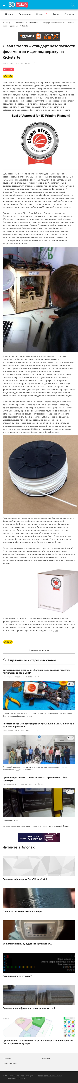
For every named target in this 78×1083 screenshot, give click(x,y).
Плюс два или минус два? (17, 976)
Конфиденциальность (16, 1078)
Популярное (25, 14)
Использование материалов (50, 1076)
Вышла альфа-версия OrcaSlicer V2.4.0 (25, 879)
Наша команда (9, 1063)
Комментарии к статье (39, 650)
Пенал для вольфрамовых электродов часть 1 (29, 1008)
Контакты (7, 1058)
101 (42, 784)
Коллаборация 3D (9, 784)
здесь (55, 630)
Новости (9, 14)
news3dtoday (8, 63)
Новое (41, 14)
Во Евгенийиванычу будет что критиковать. (27, 943)
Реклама (23, 37)
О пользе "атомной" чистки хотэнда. (23, 911)
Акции (56, 14)
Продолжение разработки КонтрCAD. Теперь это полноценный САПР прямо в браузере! (38, 1042)
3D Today (6, 23)
